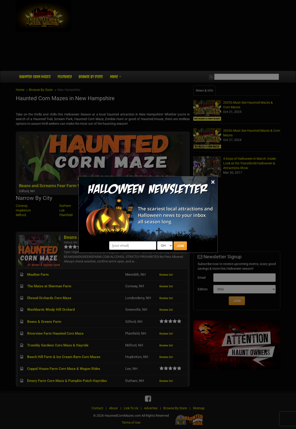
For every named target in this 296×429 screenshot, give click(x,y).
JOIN (180, 246)
